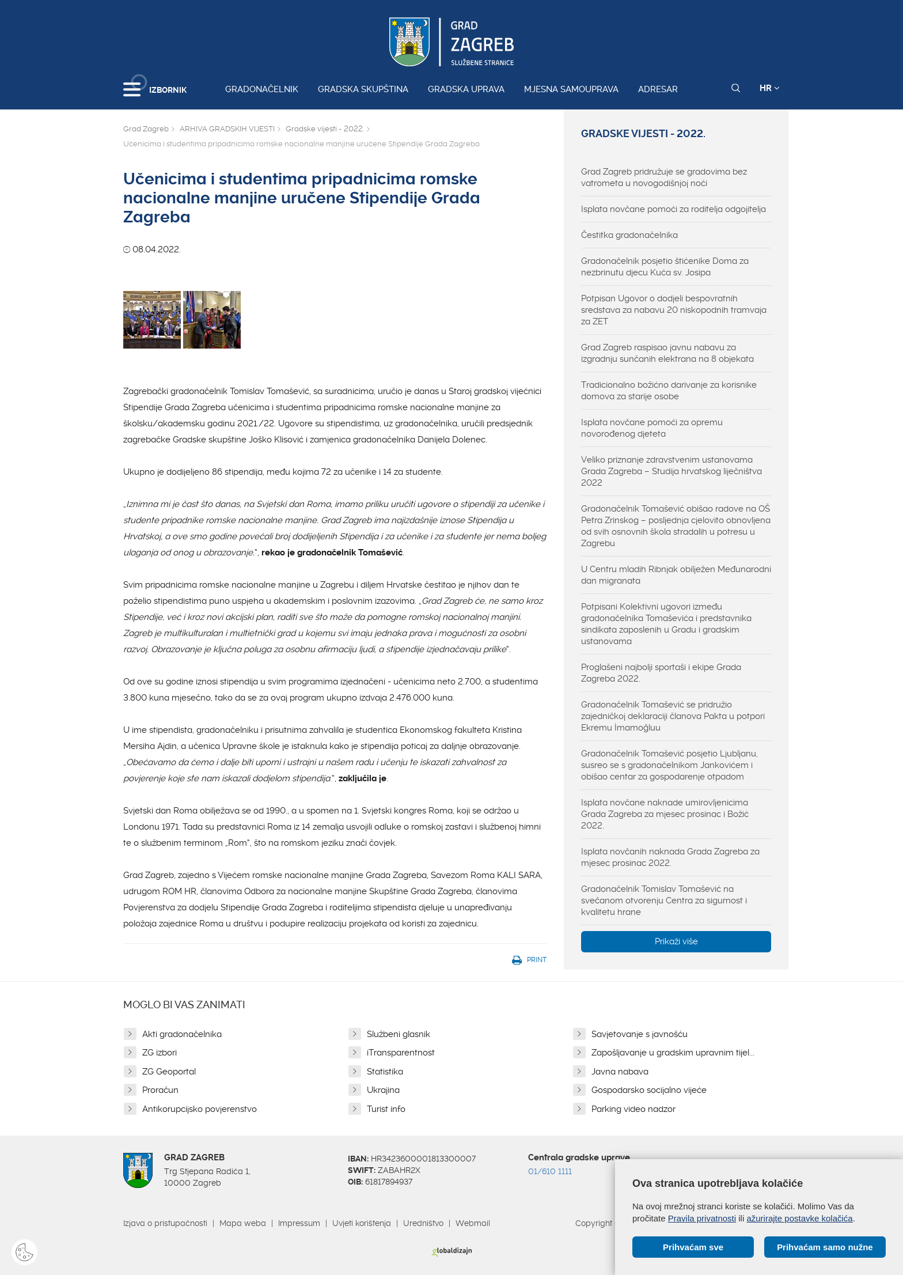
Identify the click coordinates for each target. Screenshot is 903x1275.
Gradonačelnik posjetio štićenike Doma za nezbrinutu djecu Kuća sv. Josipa (665, 267)
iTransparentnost (401, 1052)
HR (770, 88)
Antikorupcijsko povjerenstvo (199, 1109)
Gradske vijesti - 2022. (325, 128)
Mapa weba (242, 1223)
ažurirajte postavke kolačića (799, 1218)
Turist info (386, 1109)
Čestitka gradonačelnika (629, 235)
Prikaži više (676, 941)
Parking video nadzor (633, 1109)
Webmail (473, 1223)
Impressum (299, 1223)
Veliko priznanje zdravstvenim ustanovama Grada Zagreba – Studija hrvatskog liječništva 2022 (671, 471)
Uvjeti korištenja (361, 1223)
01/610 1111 (550, 1171)
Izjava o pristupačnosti (165, 1223)
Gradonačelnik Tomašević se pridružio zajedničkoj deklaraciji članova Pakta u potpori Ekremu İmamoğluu (673, 716)
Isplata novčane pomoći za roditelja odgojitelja (673, 209)
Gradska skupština (363, 89)
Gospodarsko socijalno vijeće (649, 1090)
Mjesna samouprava (571, 89)
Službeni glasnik (398, 1034)
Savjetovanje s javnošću (639, 1034)
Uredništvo (423, 1223)
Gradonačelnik (261, 89)
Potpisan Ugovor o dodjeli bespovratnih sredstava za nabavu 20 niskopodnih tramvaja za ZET (674, 310)
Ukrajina (383, 1090)
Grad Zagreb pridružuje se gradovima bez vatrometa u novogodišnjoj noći (664, 177)
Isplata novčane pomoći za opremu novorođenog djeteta (652, 428)
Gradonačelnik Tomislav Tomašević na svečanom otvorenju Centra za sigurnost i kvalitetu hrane (664, 900)
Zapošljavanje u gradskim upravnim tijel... (672, 1052)
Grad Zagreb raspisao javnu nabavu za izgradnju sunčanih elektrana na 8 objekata (667, 353)
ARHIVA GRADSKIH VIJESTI (227, 128)
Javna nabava (619, 1071)
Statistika (385, 1071)
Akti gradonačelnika (182, 1034)
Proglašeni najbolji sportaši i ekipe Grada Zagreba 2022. (661, 673)
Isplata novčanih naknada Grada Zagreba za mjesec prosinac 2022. (670, 857)
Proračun (160, 1090)
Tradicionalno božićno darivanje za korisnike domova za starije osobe (669, 391)
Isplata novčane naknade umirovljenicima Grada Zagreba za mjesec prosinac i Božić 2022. (665, 814)
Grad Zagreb (146, 128)
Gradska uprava (466, 89)
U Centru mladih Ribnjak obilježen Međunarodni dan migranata (676, 575)
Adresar (658, 89)
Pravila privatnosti (702, 1218)
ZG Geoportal (169, 1071)
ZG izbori (159, 1052)
